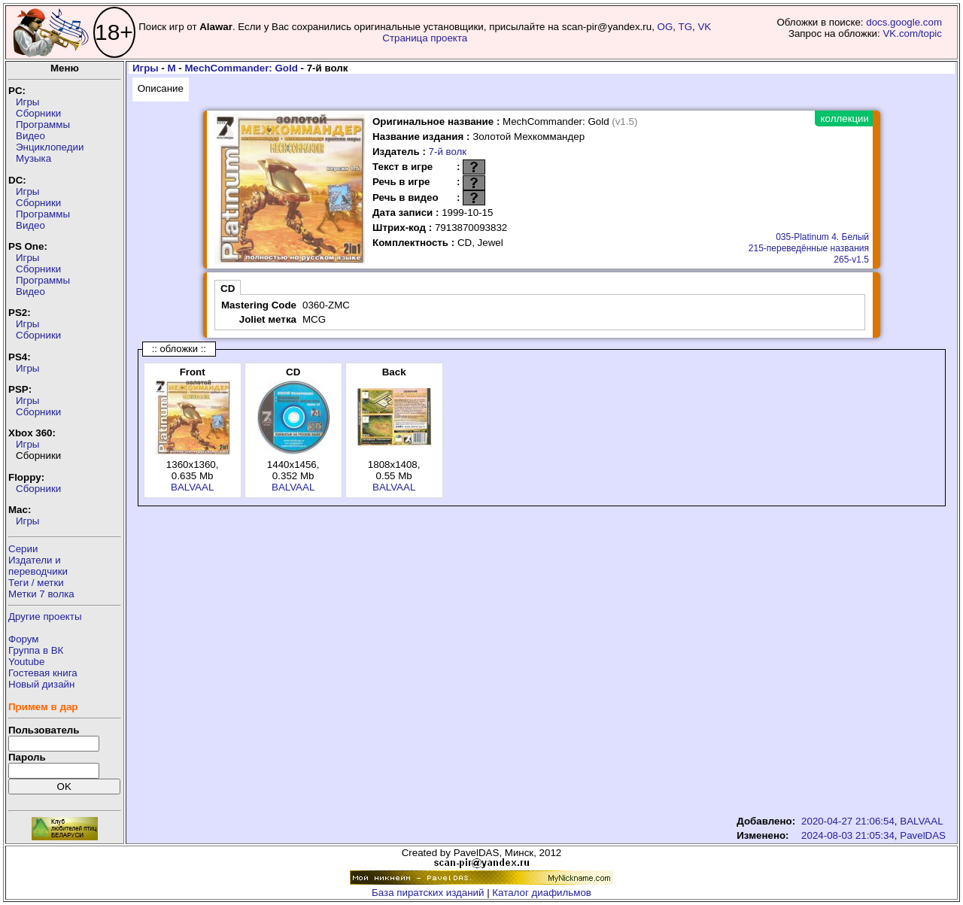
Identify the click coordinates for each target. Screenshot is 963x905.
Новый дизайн (41, 684)
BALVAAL (192, 487)
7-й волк (448, 151)
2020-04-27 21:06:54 (848, 821)
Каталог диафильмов (541, 892)
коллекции (845, 118)
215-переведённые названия (809, 248)
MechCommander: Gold (240, 68)
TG (686, 26)
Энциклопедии (50, 147)
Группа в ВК (35, 650)
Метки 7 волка (41, 594)
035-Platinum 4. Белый (822, 237)
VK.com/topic (912, 33)
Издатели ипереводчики (38, 565)
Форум (23, 639)
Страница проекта (424, 38)
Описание (161, 88)
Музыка (33, 158)
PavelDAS (923, 835)
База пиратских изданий (428, 892)
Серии (23, 548)
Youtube (26, 661)
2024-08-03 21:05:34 (848, 835)
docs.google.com (904, 22)
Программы (43, 124)
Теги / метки (36, 582)
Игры (27, 102)
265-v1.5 (851, 259)
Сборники (38, 113)
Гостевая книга (42, 673)
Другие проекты (45, 616)
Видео (30, 135)
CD (227, 288)
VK (704, 26)
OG (665, 26)
